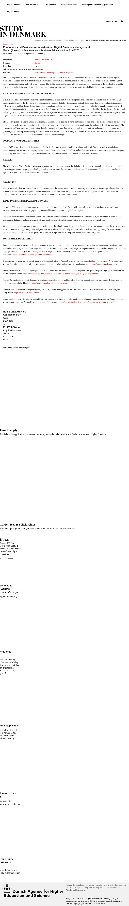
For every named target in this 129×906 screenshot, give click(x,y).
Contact (88, 901)
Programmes (8, 44)
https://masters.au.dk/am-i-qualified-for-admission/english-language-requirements (65, 274)
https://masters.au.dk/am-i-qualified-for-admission (33, 255)
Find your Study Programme (54, 40)
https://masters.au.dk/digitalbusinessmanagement (54, 72)
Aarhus (80, 40)
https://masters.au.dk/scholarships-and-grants (50, 283)
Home (43, 40)
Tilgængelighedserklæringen (83, 903)
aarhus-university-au (21, 347)
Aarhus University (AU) (70, 40)
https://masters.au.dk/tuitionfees (27, 292)
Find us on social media (100, 901)
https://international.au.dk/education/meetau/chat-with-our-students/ (86, 302)
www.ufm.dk (101, 903)
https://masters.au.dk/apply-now (104, 264)
